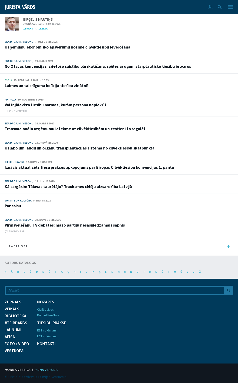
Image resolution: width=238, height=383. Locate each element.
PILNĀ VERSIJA (46, 369)
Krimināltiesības (48, 315)
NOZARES (45, 302)
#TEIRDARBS (16, 323)
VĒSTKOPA (14, 350)
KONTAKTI (46, 343)
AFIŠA (10, 336)
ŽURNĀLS (13, 302)
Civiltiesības (45, 309)
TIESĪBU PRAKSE (51, 323)
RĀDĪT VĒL (119, 246)
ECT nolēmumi (46, 336)
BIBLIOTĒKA (15, 316)
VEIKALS (12, 309)
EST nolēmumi (46, 330)
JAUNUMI (13, 330)
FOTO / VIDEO (17, 343)
